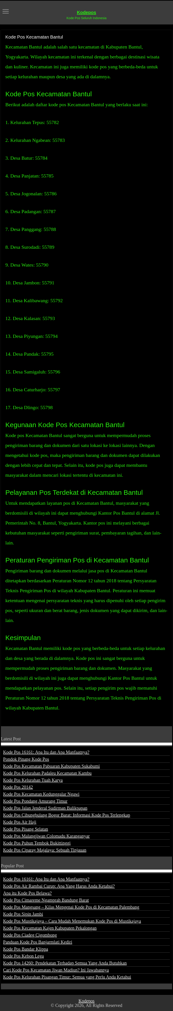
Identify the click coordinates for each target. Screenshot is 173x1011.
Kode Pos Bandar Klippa (25, 949)
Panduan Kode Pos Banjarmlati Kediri (37, 942)
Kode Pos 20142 (18, 787)
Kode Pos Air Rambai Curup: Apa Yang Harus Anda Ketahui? (59, 886)
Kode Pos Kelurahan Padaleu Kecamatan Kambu (47, 773)
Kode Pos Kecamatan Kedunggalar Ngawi (41, 794)
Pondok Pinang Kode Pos (26, 759)
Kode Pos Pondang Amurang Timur (35, 801)
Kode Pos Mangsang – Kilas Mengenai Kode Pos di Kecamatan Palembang (71, 907)
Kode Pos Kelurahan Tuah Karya (33, 780)
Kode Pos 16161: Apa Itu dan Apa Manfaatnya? (46, 752)
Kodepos (86, 12)
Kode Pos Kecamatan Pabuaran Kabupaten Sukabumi (51, 766)
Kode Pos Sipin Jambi (23, 914)
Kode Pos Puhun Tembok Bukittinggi (37, 843)
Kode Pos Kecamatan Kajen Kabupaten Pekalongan (50, 928)
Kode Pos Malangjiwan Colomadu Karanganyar (46, 836)
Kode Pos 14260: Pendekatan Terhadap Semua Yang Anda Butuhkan (65, 962)
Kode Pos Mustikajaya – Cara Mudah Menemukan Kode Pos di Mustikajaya (72, 921)
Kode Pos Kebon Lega (23, 955)
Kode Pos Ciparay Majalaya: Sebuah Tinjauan (44, 849)
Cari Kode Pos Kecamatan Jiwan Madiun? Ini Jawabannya (56, 969)
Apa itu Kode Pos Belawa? (27, 893)
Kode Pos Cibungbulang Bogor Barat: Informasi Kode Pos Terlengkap (66, 815)
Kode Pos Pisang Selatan (25, 829)
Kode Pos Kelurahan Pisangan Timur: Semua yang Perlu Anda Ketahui (67, 976)
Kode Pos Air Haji (19, 822)
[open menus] (5, 12)
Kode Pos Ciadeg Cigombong (30, 935)
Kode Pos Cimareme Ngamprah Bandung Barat (46, 900)
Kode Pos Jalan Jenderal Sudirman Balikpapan (45, 808)
